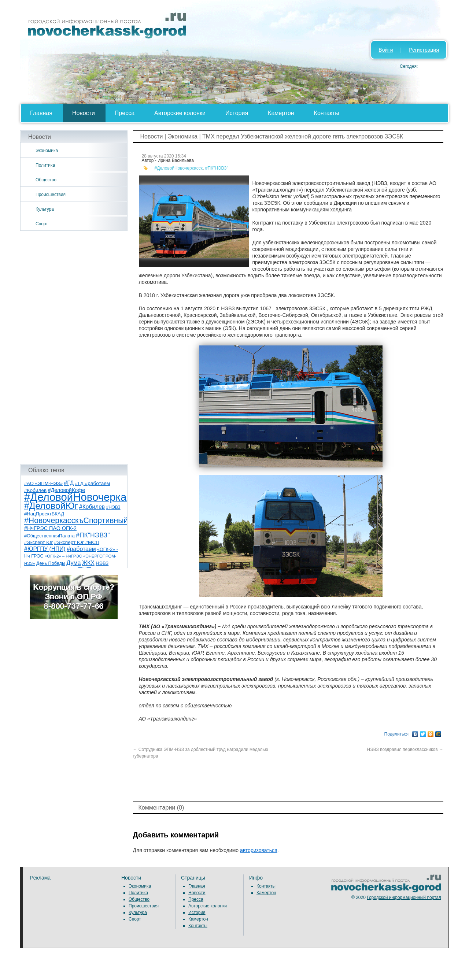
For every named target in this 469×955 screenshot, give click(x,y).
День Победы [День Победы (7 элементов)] (50, 563)
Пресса (124, 113)
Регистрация (424, 50)
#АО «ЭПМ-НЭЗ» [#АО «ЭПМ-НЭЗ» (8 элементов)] (43, 483)
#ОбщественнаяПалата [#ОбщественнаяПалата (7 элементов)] (49, 535)
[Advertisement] (74, 347)
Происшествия (51, 194)
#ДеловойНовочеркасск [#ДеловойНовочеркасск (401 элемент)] (83, 497)
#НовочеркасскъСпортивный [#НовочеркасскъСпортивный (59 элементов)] (76, 520)
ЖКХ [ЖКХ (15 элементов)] (88, 563)
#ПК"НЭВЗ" (216, 168)
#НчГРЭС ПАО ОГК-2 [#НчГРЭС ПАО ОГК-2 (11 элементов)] (50, 528)
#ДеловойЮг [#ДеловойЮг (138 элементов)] (51, 506)
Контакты (326, 113)
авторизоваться (258, 850)
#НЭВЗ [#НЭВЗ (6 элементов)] (113, 507)
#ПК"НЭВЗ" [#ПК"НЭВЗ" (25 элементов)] (93, 535)
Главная (41, 113)
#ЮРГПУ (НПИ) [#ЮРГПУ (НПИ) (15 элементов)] (45, 549)
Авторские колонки (180, 113)
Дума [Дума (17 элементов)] (73, 562)
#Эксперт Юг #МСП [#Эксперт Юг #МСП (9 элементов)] (77, 542)
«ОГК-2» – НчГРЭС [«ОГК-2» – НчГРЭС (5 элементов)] (63, 556)
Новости (83, 113)
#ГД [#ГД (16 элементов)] (69, 483)
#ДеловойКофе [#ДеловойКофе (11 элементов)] (66, 490)
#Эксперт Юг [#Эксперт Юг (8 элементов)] (38, 542)
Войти (385, 50)
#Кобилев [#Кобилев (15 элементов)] (92, 507)
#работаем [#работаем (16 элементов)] (81, 549)
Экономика (47, 150)
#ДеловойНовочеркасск (179, 168)
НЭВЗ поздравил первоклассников (405, 749)
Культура (45, 209)
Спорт (42, 223)
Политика (45, 165)
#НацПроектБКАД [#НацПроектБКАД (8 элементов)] (44, 514)
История (236, 113)
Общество (46, 179)
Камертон (281, 113)
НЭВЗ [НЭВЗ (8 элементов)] (102, 563)
